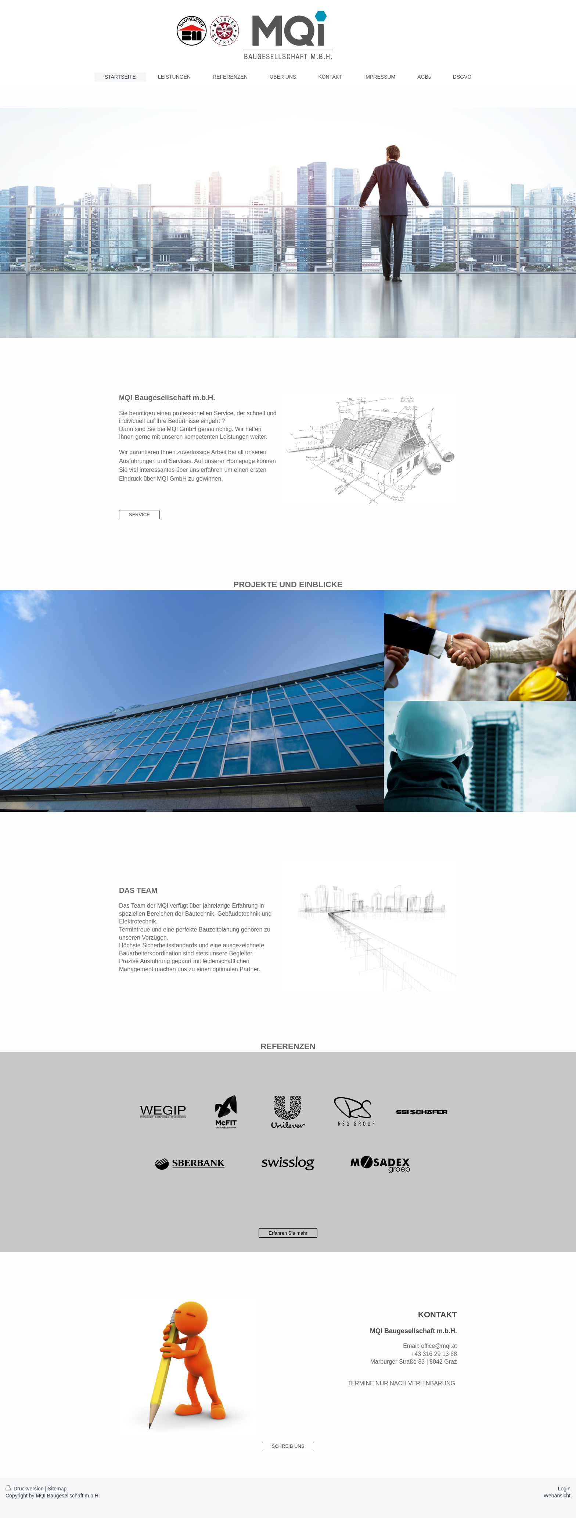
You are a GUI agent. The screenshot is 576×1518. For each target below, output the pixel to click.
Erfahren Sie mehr (288, 1233)
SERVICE (139, 514)
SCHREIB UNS (288, 1446)
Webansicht (557, 1496)
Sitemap (57, 1489)
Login (564, 1489)
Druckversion (25, 1489)
